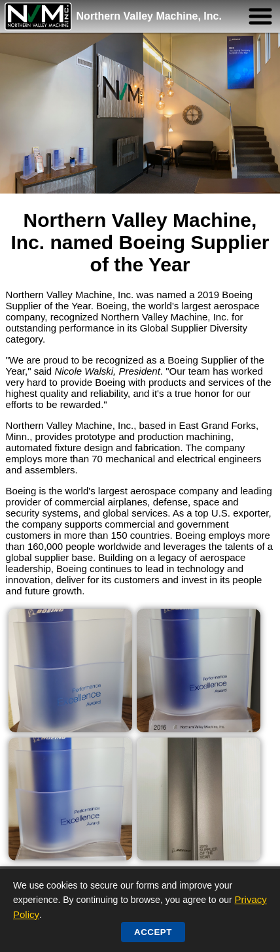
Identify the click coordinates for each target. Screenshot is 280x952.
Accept (153, 932)
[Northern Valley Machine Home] (38, 16)
